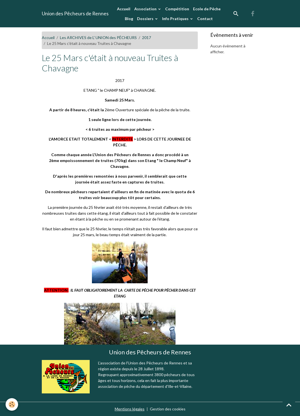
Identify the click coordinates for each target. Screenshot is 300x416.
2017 (146, 37)
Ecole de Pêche (207, 8)
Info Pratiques (175, 18)
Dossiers (145, 18)
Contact (205, 18)
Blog (129, 18)
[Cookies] (12, 404)
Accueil (123, 8)
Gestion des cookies (168, 409)
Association (145, 8)
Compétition (177, 8)
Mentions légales (130, 409)
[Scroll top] (289, 405)
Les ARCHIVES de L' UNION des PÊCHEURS (98, 37)
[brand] (75, 13)
